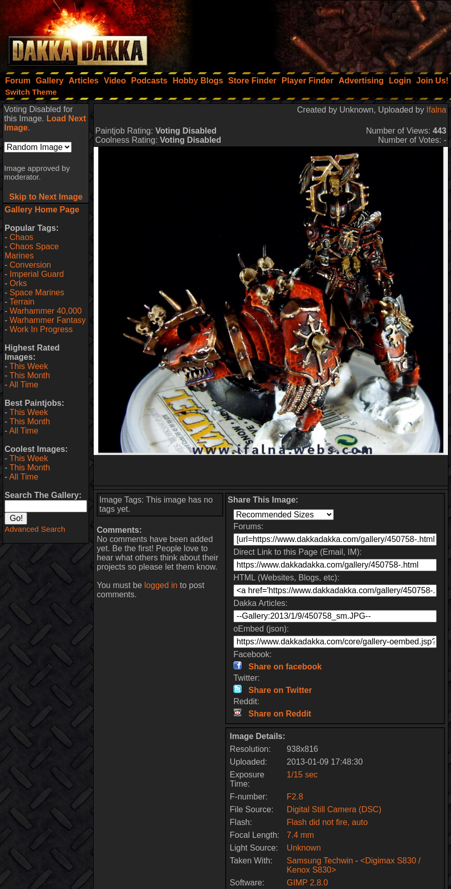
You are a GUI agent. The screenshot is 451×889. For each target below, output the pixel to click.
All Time (23, 384)
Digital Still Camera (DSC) (334, 809)
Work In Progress (41, 329)
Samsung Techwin (320, 860)
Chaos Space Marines (32, 251)
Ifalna (436, 109)
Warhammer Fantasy (48, 320)
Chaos (21, 237)
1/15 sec (302, 774)
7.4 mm (300, 835)
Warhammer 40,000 (46, 311)
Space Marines (37, 292)
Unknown (304, 847)
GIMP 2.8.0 (307, 882)
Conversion (30, 265)
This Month (29, 375)
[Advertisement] (313, 33)
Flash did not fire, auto (327, 822)
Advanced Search (35, 529)
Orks (18, 283)
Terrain (21, 301)
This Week (28, 366)
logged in (161, 585)
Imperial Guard (37, 274)
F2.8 (295, 796)
